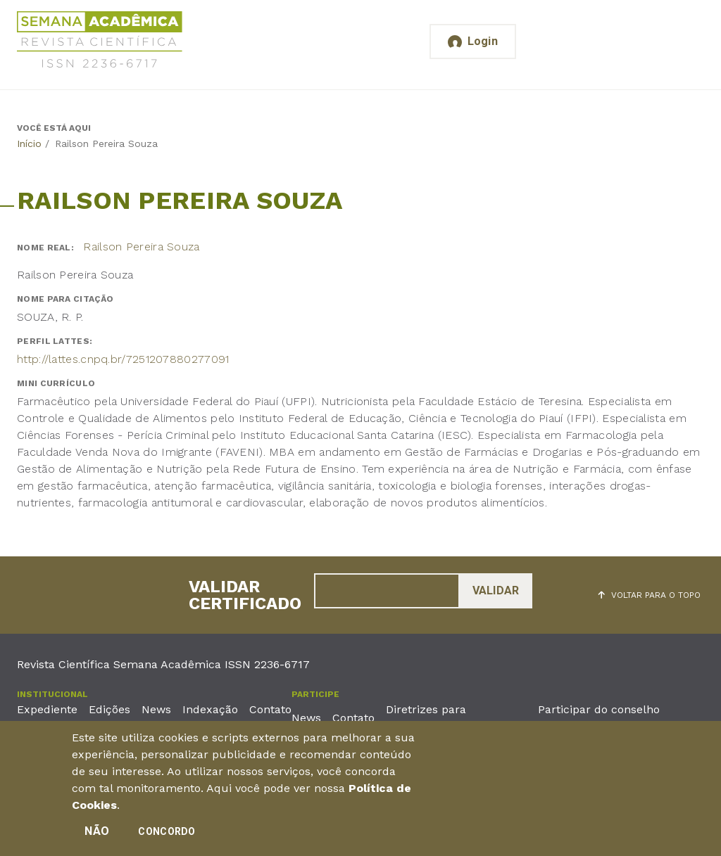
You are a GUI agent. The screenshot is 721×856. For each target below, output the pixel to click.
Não (96, 836)
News (156, 709)
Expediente (47, 709)
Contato (270, 709)
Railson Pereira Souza (141, 246)
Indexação (210, 709)
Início (29, 143)
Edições (109, 709)
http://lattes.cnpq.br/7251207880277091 (123, 359)
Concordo (166, 837)
